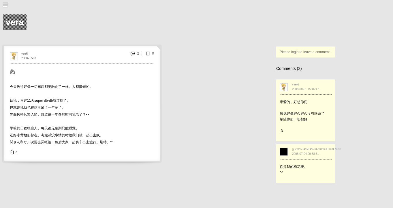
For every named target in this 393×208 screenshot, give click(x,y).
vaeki (24, 53)
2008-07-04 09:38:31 (305, 153)
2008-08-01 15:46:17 (305, 89)
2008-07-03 (28, 58)
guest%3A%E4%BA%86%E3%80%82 (316, 149)
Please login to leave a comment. (305, 52)
